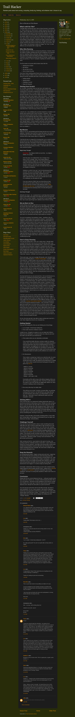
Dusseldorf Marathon (8, 100)
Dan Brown (5, 234)
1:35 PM (25, 577)
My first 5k (30, 430)
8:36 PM (25, 701)
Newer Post (23, 711)
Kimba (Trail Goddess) (8, 249)
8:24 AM (25, 513)
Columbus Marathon (8, 147)
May (7, 62)
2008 (6, 73)
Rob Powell (5, 251)
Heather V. (25, 655)
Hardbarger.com (7, 85)
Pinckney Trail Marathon (9, 190)
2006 (6, 77)
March (7, 66)
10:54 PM (25, 533)
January (8, 70)
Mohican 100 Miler (7, 110)
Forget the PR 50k (7, 166)
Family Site (11, 15)
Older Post (52, 711)
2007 (6, 75)
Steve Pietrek (6, 247)
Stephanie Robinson (8, 254)
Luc (24, 518)
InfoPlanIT (5, 87)
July (7, 43)
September (8, 39)
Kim (24, 538)
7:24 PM (25, 614)
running (24, 500)
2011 (6, 28)
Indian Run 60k (7, 157)
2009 (6, 32)
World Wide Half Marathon (9, 175)
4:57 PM (25, 660)
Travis (24, 618)
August (8, 41)
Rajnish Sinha (6, 245)
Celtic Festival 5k (7, 208)
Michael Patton (26, 505)
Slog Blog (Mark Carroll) (8, 238)
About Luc (18, 15)
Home (4, 15)
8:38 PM (25, 522)
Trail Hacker (12, 7)
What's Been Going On (11, 58)
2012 (6, 26)
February (8, 68)
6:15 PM (25, 564)
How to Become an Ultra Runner (10, 56)
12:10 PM (25, 672)
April (7, 64)
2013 (6, 24)
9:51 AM (25, 651)
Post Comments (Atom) (31, 713)
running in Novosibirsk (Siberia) (33, 301)
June (7, 60)
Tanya (24, 550)
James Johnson (6, 240)
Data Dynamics (6, 90)
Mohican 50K (6, 114)
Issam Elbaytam (7, 243)
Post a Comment (25, 704)
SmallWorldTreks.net (8, 92)
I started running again (40, 258)
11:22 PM (25, 634)
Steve (24, 665)
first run (30, 363)
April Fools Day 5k (7, 218)
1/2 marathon (30, 470)
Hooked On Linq (9, 50)
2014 (6, 22)
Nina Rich (25, 581)
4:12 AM (25, 598)
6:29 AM (25, 546)
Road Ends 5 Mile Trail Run (9, 194)
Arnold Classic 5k (7, 227)
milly (24, 698)
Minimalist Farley (7, 236)
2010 (6, 30)
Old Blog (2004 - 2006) (8, 83)
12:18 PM (25, 693)
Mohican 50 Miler (7, 161)
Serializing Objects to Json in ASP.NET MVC (10, 46)
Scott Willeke (6, 242)
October (8, 37)
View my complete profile (64, 38)
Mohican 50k (6, 137)
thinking (28, 500)
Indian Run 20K (7, 105)
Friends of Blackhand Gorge (9, 88)
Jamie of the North (7, 252)
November (8, 35)
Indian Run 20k (7, 204)
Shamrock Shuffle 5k (8, 223)
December (8, 33)
